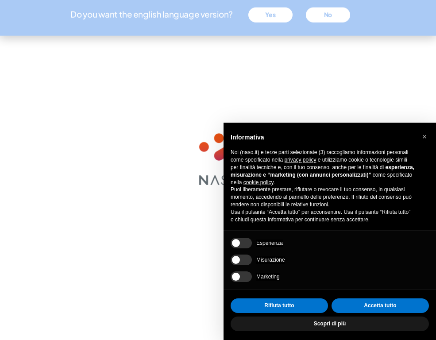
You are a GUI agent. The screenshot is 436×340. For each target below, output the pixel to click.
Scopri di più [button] (330, 324)
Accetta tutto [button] (380, 305)
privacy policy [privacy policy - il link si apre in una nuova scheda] (300, 160)
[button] (424, 137)
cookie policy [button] (258, 182)
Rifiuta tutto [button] (279, 305)
